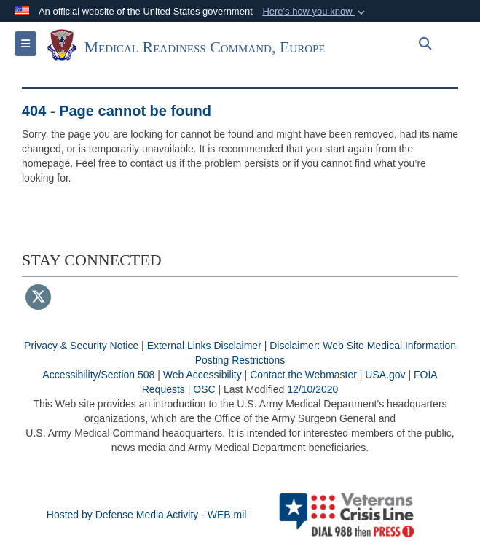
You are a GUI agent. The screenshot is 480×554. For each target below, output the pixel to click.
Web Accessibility (202, 375)
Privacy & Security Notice (81, 345)
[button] (315, 11)
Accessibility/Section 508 (98, 375)
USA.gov (385, 375)
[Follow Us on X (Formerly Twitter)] (38, 298)
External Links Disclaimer (204, 345)
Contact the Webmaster (303, 375)
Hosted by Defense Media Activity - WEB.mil (147, 514)
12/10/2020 (312, 389)
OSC (204, 389)
